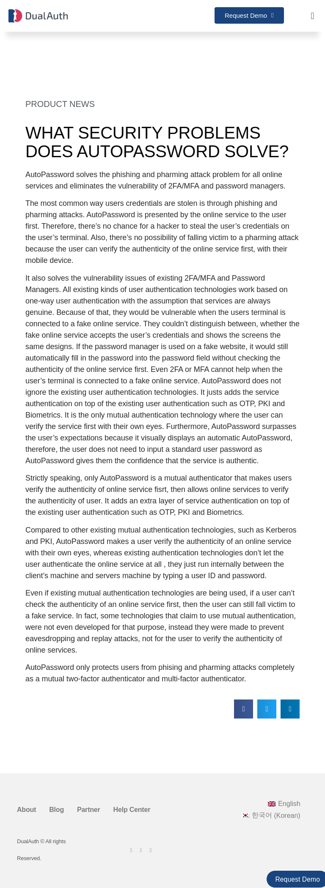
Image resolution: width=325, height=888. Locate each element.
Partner (88, 809)
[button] (312, 16)
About (26, 809)
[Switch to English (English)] (284, 804)
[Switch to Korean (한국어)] (271, 816)
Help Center (132, 809)
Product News (60, 104)
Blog (56, 809)
